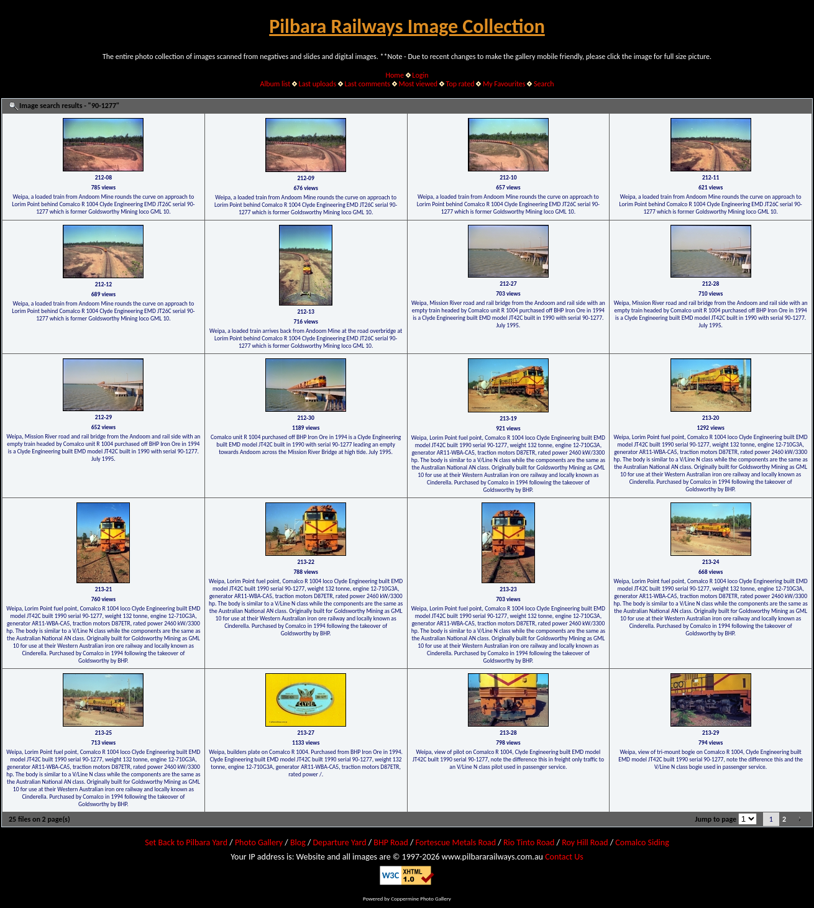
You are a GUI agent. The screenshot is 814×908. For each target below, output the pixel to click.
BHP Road (390, 842)
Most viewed (417, 83)
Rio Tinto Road (528, 842)
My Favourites (504, 83)
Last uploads (318, 83)
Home (395, 75)
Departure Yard (339, 842)
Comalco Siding (642, 842)
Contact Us (564, 856)
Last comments (367, 83)
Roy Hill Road (585, 842)
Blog (298, 842)
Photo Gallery (259, 842)
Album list (275, 83)
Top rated (460, 83)
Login (420, 75)
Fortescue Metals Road (456, 842)
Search (544, 83)
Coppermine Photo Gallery (421, 898)
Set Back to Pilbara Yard (186, 842)
